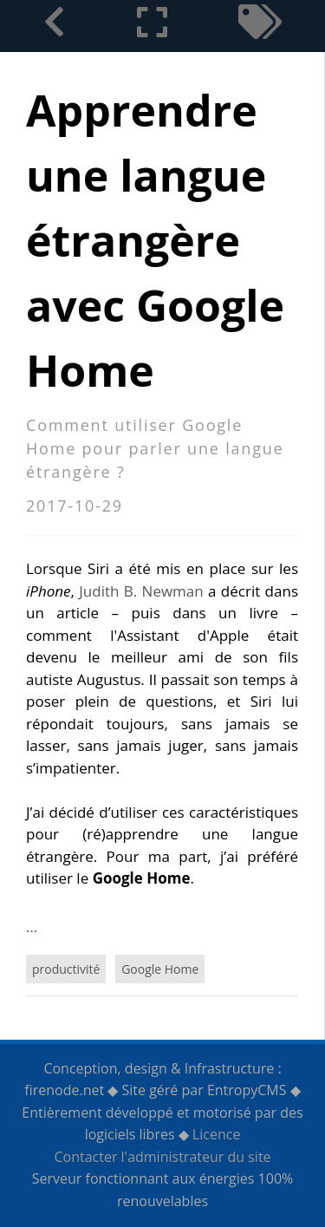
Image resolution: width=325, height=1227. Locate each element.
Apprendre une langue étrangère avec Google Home (155, 240)
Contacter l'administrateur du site (162, 1156)
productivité (66, 969)
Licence (216, 1134)
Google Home (159, 969)
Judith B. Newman (141, 591)
